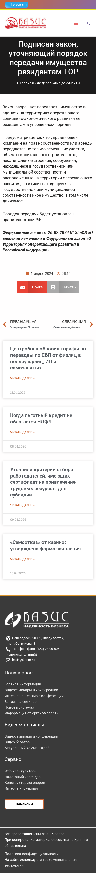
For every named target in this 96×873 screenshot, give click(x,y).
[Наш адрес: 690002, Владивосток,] (48, 638)
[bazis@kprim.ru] (48, 660)
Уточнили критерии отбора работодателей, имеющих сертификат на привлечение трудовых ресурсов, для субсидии (43, 482)
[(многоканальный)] (48, 654)
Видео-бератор (17, 742)
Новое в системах (19, 707)
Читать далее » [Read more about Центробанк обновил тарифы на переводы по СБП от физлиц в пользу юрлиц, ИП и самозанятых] (22, 378)
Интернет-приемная (21, 788)
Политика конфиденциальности (32, 854)
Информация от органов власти (31, 713)
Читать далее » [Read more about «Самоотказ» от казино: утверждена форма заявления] (22, 559)
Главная (27, 83)
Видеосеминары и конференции (31, 690)
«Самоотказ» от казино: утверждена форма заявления (45, 545)
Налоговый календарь (24, 777)
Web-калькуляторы (21, 771)
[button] (88, 23)
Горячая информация (23, 684)
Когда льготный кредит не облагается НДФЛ (41, 418)
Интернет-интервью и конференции (34, 696)
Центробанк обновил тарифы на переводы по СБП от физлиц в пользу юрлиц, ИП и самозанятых (48, 358)
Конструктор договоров (25, 782)
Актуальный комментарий (27, 748)
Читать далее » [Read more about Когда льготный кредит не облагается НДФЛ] (22, 432)
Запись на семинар (21, 701)
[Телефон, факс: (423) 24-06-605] (48, 649)
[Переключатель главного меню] (76, 23)
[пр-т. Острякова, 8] (48, 643)
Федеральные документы (58, 83)
